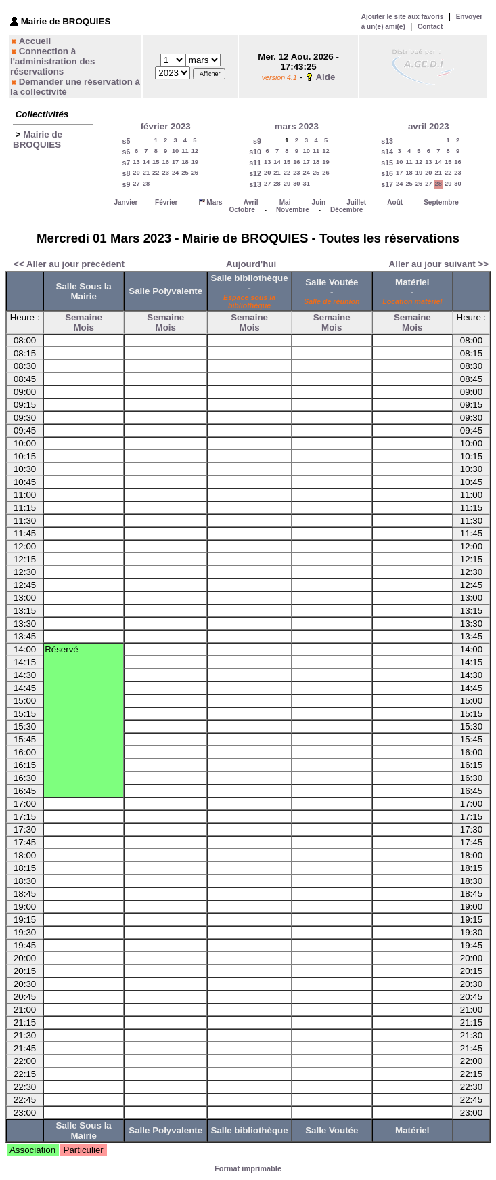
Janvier (125, 202)
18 (184, 162)
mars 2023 (297, 126)
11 (184, 151)
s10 (255, 152)
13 (136, 162)
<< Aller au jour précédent (69, 264)
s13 (255, 184)
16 (165, 162)
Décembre (346, 209)
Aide (325, 77)
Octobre (241, 209)
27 (136, 183)
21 (146, 172)
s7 (126, 163)
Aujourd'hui (251, 264)
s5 (126, 141)
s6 (126, 152)
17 (175, 162)
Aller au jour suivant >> (439, 264)
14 (146, 162)
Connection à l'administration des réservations (52, 61)
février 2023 (166, 126)
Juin (319, 202)
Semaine (83, 317)
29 (287, 183)
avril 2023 (428, 126)
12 (194, 151)
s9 (126, 184)
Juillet (356, 202)
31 (306, 183)
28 (146, 183)
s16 (387, 173)
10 (175, 151)
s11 (255, 163)
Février (166, 202)
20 (136, 172)
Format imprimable (248, 1168)
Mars (214, 202)
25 (184, 172)
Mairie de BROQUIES (37, 139)
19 (194, 162)
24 (175, 172)
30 (296, 183)
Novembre (292, 209)
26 (194, 172)
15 (155, 162)
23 (165, 172)
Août (395, 202)
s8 (126, 173)
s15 (387, 163)
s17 (387, 184)
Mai (285, 202)
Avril (251, 202)
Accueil (35, 41)
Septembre (441, 202)
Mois (83, 327)
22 (155, 172)
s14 (387, 152)
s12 (255, 173)
